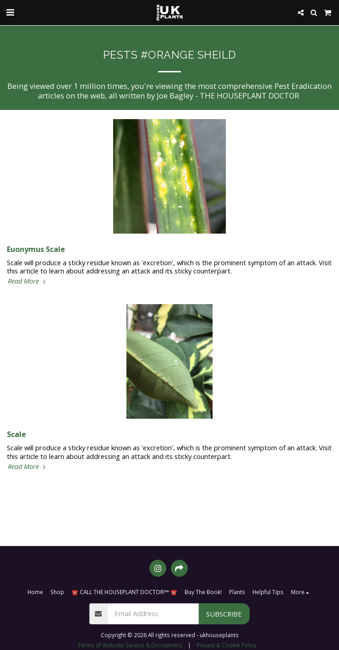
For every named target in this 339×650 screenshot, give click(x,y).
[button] (10, 12)
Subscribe (224, 613)
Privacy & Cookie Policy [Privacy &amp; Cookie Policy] (227, 645)
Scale (16, 434)
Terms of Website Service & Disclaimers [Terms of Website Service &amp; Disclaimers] (129, 645)
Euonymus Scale (36, 249)
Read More (28, 280)
